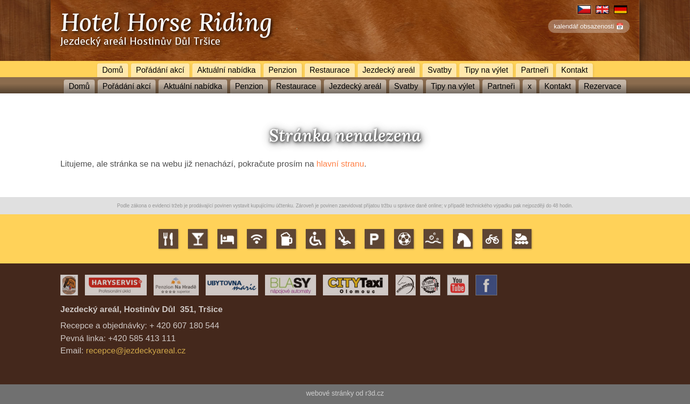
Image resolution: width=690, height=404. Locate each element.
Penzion (282, 70)
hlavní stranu (340, 164)
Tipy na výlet (486, 70)
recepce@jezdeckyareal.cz (136, 350)
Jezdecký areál (389, 70)
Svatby (439, 70)
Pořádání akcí (160, 70)
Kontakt (574, 70)
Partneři (534, 70)
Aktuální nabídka (226, 70)
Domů (112, 70)
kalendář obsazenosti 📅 (589, 26)
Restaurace (330, 70)
